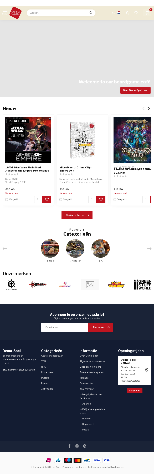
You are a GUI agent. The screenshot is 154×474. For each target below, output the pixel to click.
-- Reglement (87, 424)
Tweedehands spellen (92, 372)
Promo (44, 383)
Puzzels (45, 378)
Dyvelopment (117, 467)
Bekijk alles (135, 390)
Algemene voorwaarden (93, 361)
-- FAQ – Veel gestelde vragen (92, 411)
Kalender (84, 378)
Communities (87, 383)
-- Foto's (84, 429)
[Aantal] (37, 199)
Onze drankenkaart (90, 366)
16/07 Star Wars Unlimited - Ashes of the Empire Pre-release (27, 169)
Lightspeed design (97, 467)
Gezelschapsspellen (52, 355)
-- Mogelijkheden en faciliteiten (91, 396)
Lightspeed (80, 467)
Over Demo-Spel (89, 355)
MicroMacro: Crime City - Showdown (75, 169)
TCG (43, 361)
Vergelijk (14, 199)
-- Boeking (85, 418)
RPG (43, 366)
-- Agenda (85, 403)
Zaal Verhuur (87, 389)
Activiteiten (47, 389)
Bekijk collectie (77, 215)
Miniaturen (47, 372)
